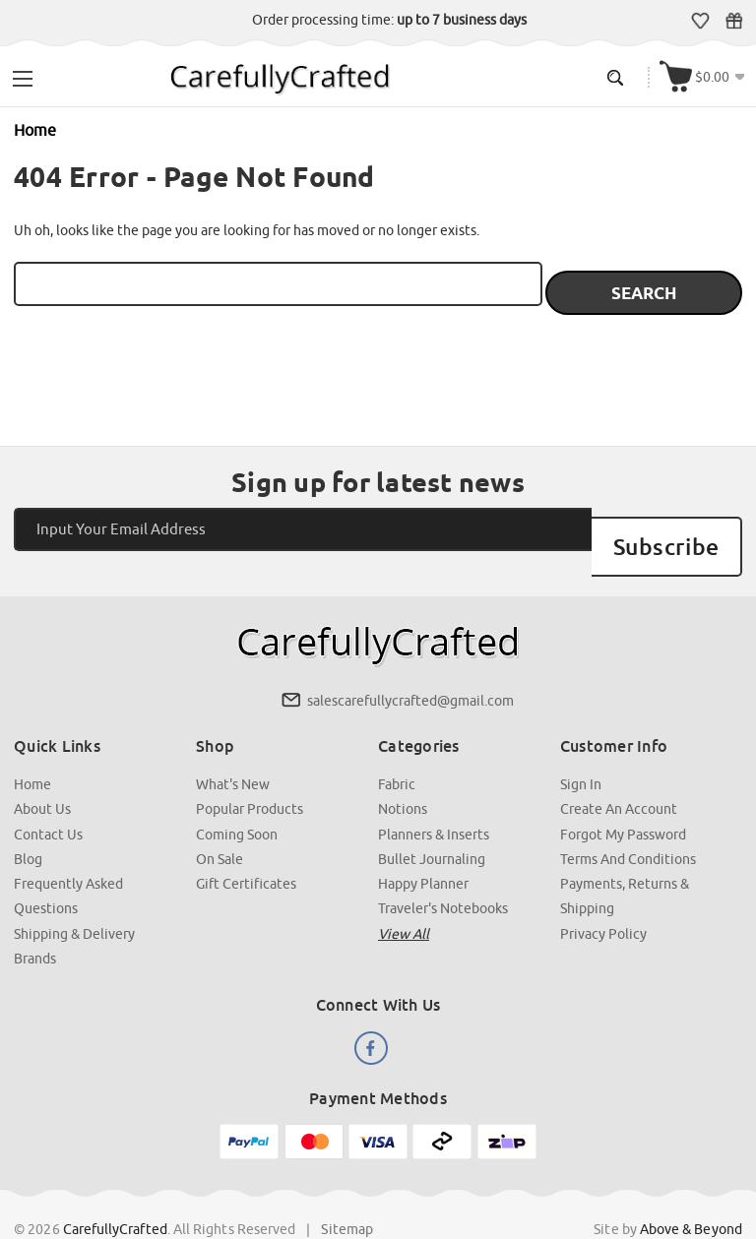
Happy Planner (423, 845)
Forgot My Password (623, 796)
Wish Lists (702, 21)
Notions (402, 771)
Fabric (396, 747)
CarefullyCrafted (116, 1189)
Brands (36, 919)
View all (403, 894)
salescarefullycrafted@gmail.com (410, 664)
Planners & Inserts (433, 796)
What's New (234, 747)
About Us (43, 771)
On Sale (220, 821)
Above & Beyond (690, 1189)
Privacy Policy (603, 894)
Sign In (580, 747)
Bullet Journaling (431, 821)
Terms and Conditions (628, 821)
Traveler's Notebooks (443, 870)
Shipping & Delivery (75, 894)
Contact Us (49, 796)
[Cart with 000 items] (704, 75)
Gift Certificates (735, 21)
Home (33, 747)
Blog (29, 821)
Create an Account (618, 771)
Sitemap (348, 1189)
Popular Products (250, 771)
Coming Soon (238, 796)
